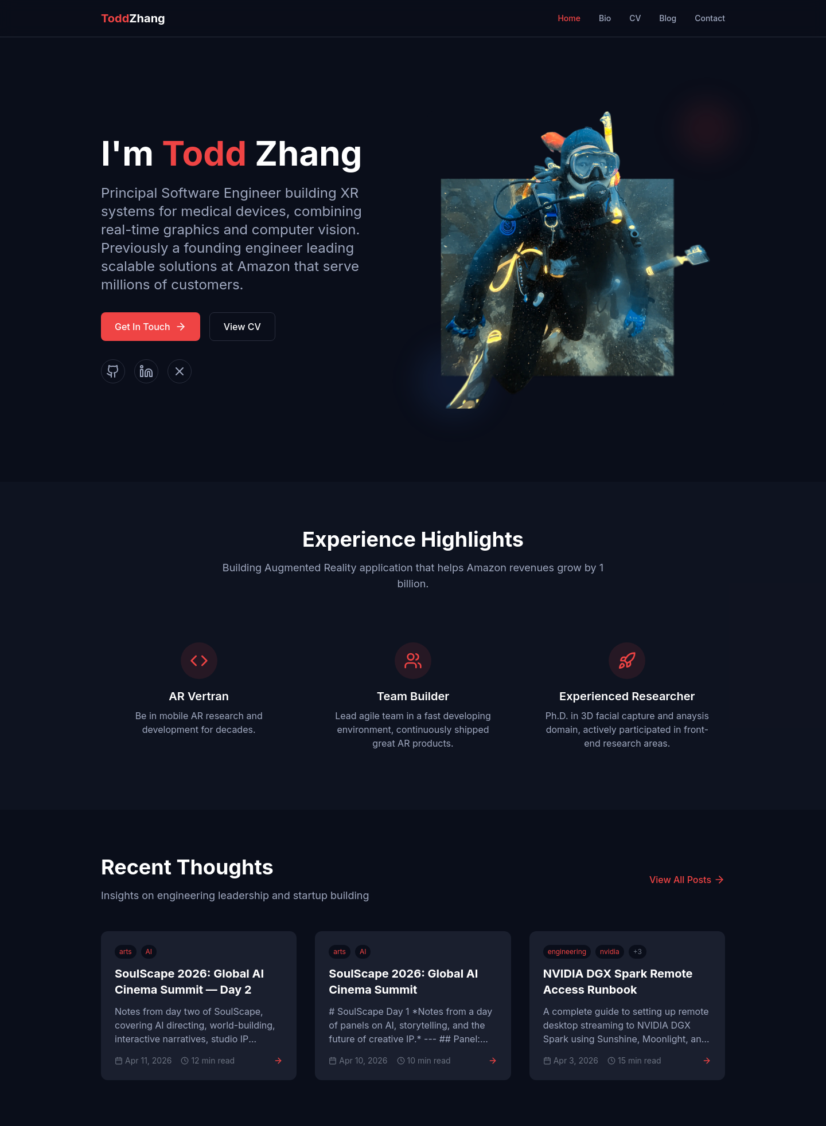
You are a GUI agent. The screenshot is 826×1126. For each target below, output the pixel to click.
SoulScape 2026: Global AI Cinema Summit (403, 981)
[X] (179, 371)
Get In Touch (150, 326)
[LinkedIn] (146, 371)
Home (569, 18)
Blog (667, 18)
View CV (242, 326)
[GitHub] (113, 371)
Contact (710, 18)
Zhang (133, 18)
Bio (605, 18)
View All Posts (687, 879)
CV (635, 18)
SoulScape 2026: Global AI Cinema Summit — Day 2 (189, 981)
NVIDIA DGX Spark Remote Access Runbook (618, 981)
